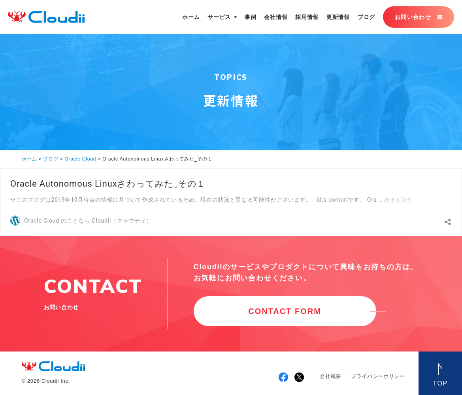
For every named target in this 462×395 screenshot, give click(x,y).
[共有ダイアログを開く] (448, 220)
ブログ (366, 17)
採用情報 (307, 17)
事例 (250, 17)
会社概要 (330, 376)
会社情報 (275, 17)
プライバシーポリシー (378, 376)
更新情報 (338, 17)
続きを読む (398, 200)
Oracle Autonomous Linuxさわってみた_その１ (108, 184)
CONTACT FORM (284, 311)
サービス (219, 17)
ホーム (191, 17)
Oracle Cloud (80, 159)
